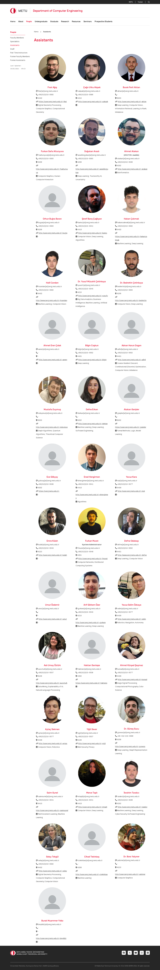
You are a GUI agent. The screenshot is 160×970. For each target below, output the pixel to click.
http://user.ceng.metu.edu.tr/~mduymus (52, 427)
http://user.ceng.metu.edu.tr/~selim (132, 619)
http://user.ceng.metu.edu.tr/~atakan (132, 169)
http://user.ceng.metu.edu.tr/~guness (130, 746)
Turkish (140, 2)
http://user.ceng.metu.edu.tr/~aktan (132, 102)
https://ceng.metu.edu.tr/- (49, 491)
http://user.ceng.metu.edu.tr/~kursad (132, 680)
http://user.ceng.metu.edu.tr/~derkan (93, 424)
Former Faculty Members (20, 56)
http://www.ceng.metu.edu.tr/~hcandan (51, 300)
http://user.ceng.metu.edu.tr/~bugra (53, 233)
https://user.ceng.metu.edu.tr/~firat (53, 102)
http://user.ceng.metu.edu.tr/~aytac (53, 743)
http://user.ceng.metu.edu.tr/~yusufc (93, 296)
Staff (12, 49)
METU (131, 2)
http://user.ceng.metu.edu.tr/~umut (53, 619)
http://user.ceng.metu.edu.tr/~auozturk (51, 683)
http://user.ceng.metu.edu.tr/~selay (53, 871)
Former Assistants (17, 60)
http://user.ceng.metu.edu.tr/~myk (131, 491)
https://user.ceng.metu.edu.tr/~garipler (130, 427)
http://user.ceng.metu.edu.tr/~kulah (53, 555)
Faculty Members (17, 38)
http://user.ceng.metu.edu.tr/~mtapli (92, 807)
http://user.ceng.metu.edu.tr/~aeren (53, 360)
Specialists (14, 41)
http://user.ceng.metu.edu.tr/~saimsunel (52, 810)
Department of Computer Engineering (57, 10)
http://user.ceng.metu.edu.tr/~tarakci (132, 807)
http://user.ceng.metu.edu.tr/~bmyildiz (51, 938)
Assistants (14, 45)
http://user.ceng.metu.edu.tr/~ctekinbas (92, 874)
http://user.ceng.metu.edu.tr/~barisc (92, 233)
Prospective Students (103, 21)
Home (12, 21)
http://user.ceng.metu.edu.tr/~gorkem (91, 623)
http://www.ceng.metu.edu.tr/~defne (132, 555)
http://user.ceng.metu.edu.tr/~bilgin (92, 360)
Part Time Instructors (18, 53)
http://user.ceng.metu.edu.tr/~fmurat (93, 559)
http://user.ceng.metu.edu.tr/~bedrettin (130, 300)
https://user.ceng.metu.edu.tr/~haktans (91, 683)
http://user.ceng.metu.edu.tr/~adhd (132, 360)
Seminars (88, 21)
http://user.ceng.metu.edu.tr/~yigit (92, 743)
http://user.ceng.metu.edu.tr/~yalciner (130, 874)
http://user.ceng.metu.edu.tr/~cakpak (93, 102)
